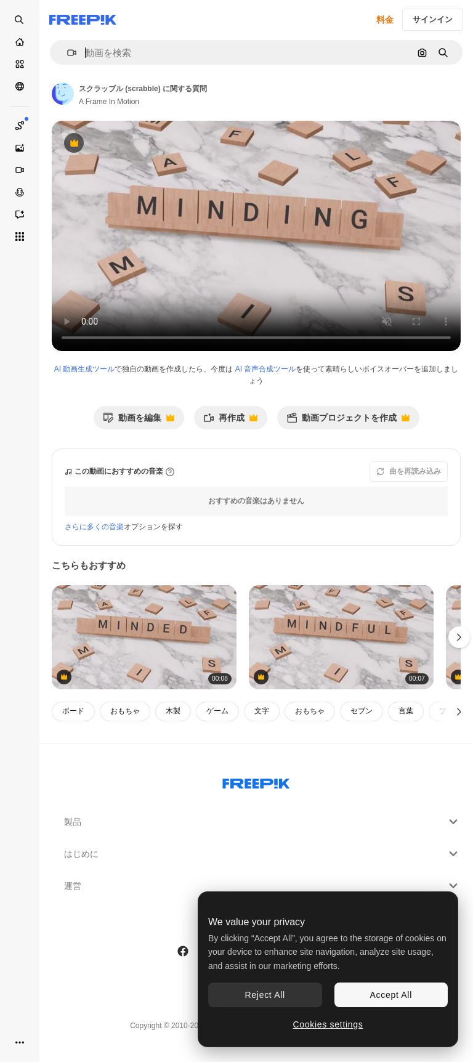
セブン (361, 711)
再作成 (230, 421)
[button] (67, 52)
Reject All (265, 995)
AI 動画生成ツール (84, 369)
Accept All (391, 995)
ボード (73, 711)
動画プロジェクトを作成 (348, 421)
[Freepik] (82, 20)
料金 (385, 20)
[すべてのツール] (20, 236)
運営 (262, 885)
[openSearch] (20, 20)
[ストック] (20, 64)
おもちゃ (125, 711)
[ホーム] (20, 42)
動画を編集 (138, 421)
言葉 (405, 711)
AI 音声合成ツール (265, 369)
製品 (262, 821)
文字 (261, 711)
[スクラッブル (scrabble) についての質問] (341, 637)
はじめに (262, 853)
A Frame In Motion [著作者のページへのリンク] (109, 101)
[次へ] (459, 711)
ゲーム (217, 711)
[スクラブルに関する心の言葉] (144, 637)
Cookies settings (328, 1024)
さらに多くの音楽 (94, 526)
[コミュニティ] (20, 86)
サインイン (433, 19)
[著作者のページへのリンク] (63, 94)
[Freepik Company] (256, 781)
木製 (173, 711)
